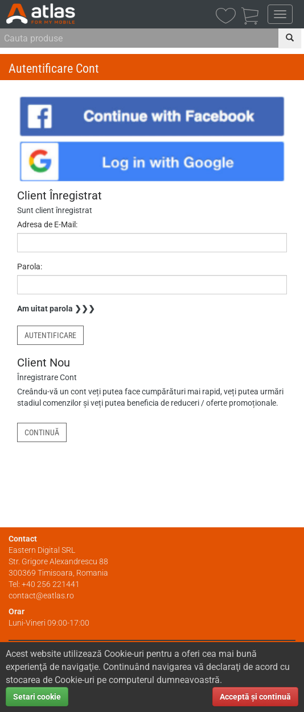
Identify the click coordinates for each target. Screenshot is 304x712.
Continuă (41, 432)
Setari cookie (37, 696)
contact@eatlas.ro (41, 595)
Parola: (29, 266)
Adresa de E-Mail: (47, 224)
